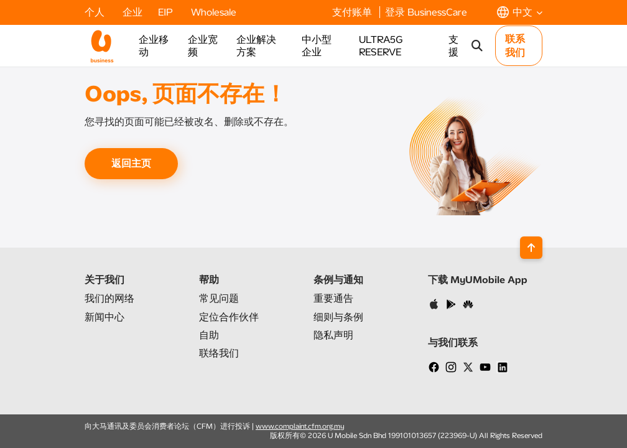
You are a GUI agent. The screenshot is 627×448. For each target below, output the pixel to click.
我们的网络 (109, 298)
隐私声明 (333, 335)
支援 (453, 45)
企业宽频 (203, 45)
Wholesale (213, 12)
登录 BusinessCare (426, 12)
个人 (96, 12)
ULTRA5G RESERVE (380, 45)
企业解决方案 (256, 45)
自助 (209, 335)
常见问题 (219, 298)
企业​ (132, 12)
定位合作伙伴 (229, 317)
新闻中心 (104, 317)
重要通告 (333, 298)
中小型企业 (317, 45)
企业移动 (154, 45)
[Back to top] (531, 247)
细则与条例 (338, 317)
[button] (519, 12)
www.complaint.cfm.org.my (300, 426)
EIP (166, 12)
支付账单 (353, 12)
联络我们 (219, 353)
